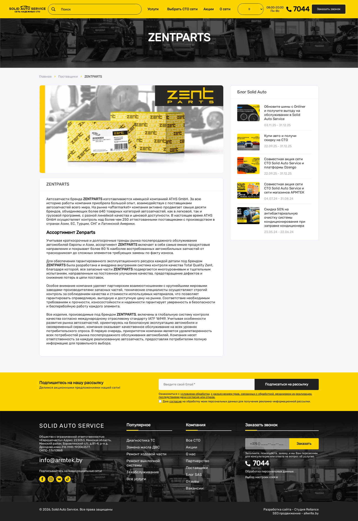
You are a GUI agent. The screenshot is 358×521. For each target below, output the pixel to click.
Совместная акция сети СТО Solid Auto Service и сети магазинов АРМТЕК (284, 188)
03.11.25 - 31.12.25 (277, 125)
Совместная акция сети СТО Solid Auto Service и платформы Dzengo (284, 163)
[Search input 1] (100, 9)
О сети (225, 9)
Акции (208, 9)
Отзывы (192, 481)
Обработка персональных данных (269, 471)
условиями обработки (195, 393)
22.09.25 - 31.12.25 (278, 146)
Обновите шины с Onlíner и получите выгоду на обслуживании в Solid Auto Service (284, 113)
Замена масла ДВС (143, 447)
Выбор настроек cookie (261, 477)
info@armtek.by (60, 460)
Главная (45, 77)
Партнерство (197, 461)
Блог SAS (194, 474)
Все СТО (193, 440)
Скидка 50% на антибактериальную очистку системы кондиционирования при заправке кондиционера (284, 217)
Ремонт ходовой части (146, 454)
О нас (191, 454)
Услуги (152, 9)
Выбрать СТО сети (182, 9)
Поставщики (68, 77)
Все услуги (136, 479)
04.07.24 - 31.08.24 (278, 199)
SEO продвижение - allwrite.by (296, 513)
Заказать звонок (328, 9)
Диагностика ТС (140, 440)
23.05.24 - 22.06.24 (279, 232)
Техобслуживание (142, 472)
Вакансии (194, 488)
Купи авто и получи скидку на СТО (280, 138)
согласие (175, 401)
